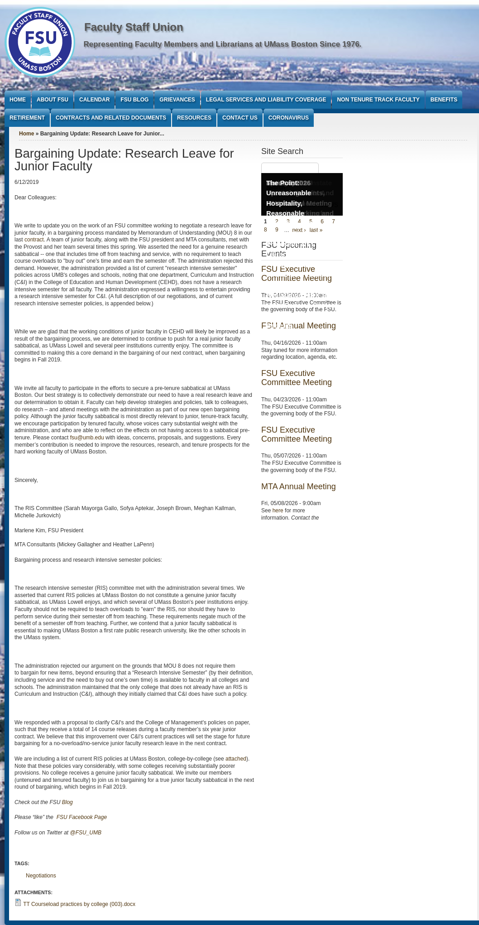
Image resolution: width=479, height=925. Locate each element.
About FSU (52, 99)
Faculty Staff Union (133, 27)
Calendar (94, 99)
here (278, 510)
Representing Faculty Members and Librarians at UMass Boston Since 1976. (223, 44)
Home (18, 99)
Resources (194, 118)
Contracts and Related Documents (111, 118)
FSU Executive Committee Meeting (296, 378)
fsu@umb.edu (87, 437)
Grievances (177, 99)
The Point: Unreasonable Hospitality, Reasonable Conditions (288, 203)
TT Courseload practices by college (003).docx (79, 904)
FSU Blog (134, 99)
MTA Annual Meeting (298, 486)
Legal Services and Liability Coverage (266, 99)
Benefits (444, 99)
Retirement (27, 118)
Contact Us (240, 118)
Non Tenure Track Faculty (378, 99)
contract (34, 239)
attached (235, 759)
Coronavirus (288, 118)
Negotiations (41, 875)
